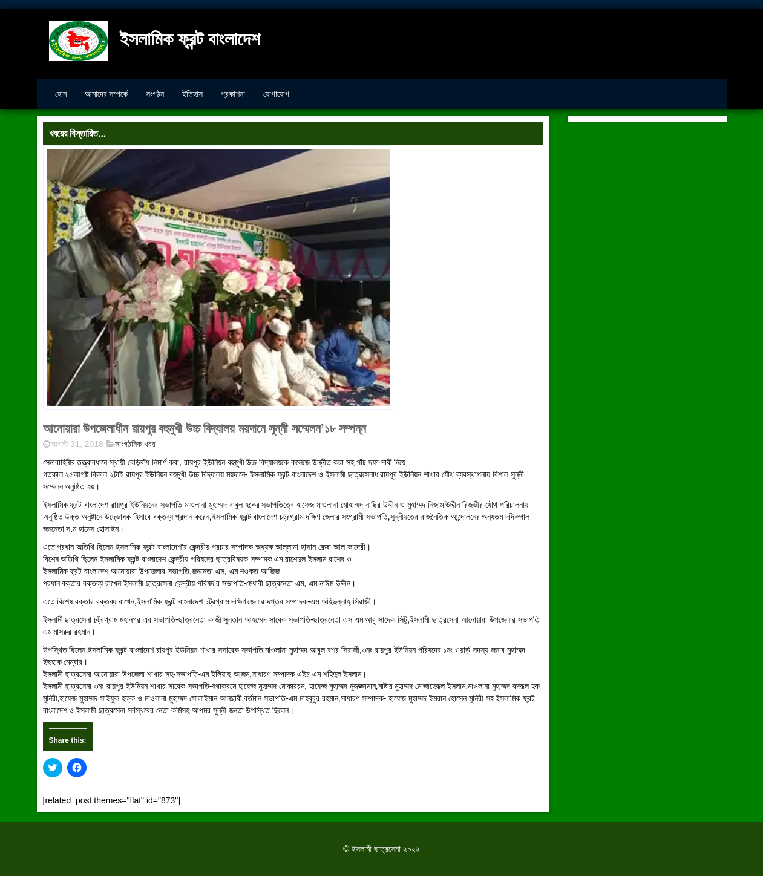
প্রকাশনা (233, 94)
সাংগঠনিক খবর (135, 444)
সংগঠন (155, 94)
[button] (218, 277)
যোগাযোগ (276, 94)
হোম (61, 94)
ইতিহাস (192, 94)
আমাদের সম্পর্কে (106, 94)
